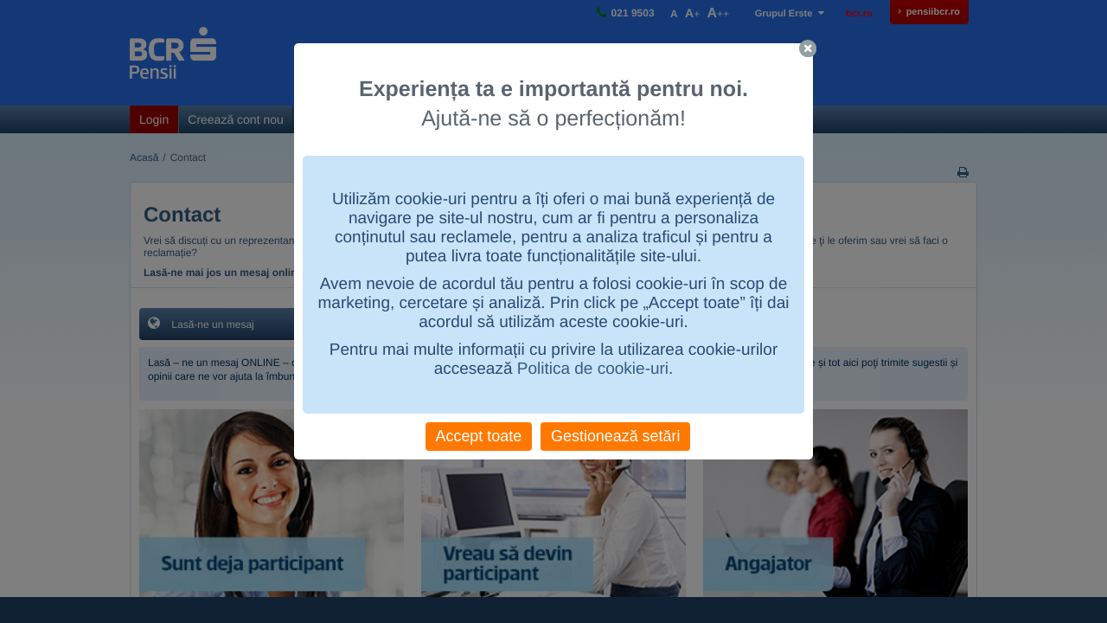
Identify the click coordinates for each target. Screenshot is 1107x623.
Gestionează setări (615, 436)
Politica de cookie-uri (593, 369)
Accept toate (479, 436)
